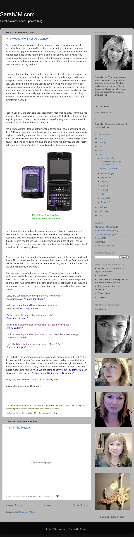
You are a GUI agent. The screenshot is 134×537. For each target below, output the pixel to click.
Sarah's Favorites (103, 234)
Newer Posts (13, 505)
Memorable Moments (105, 227)
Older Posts (80, 505)
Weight (98, 242)
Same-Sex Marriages (105, 230)
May (103, 190)
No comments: (46, 496)
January (105, 202)
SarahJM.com (17, 14)
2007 (101, 207)
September (106, 177)
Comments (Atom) (27, 512)
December (106, 158)
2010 (101, 146)
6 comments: (45, 413)
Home (47, 505)
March (104, 198)
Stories (98, 238)
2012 (101, 142)
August (104, 181)
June (103, 186)
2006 (101, 211)
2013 (101, 138)
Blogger (83, 529)
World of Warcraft (103, 245)
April (103, 194)
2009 (101, 150)
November (106, 173)
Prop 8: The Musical (18, 427)
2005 (101, 215)
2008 (101, 154)
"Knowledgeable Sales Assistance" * (28, 38)
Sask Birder (100, 309)
